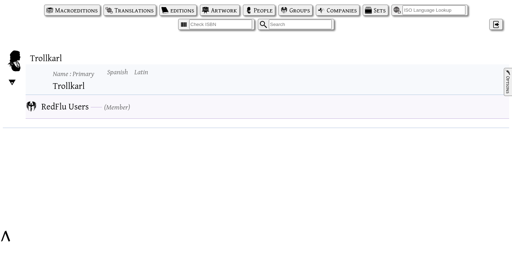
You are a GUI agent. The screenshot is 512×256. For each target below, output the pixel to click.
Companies (342, 10)
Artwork (224, 10)
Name (73, 73)
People (263, 10)
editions (182, 10)
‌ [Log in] (496, 24)
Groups (299, 10)
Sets (380, 10)
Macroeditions (76, 10)
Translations (134, 10)
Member (117, 107)
